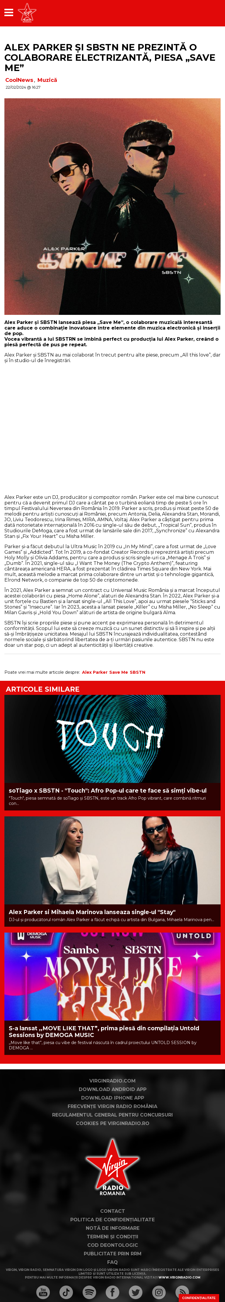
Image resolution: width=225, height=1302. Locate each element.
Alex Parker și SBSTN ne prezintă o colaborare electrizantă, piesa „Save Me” (109, 57)
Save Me (118, 672)
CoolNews (19, 80)
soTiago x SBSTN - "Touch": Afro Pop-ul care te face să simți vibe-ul (108, 790)
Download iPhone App (112, 1098)
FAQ (112, 1262)
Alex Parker (95, 672)
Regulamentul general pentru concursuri (112, 1115)
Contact (112, 1211)
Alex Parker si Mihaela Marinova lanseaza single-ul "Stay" (92, 912)
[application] (206, 12)
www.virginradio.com (179, 1277)
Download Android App (112, 1089)
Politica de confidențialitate (112, 1219)
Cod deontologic (112, 1245)
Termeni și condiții (112, 1236)
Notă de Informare (112, 1228)
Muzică (47, 80)
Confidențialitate (199, 1298)
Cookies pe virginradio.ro (112, 1123)
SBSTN (137, 672)
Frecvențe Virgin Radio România (112, 1106)
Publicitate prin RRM (113, 1254)
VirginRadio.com (112, 1081)
